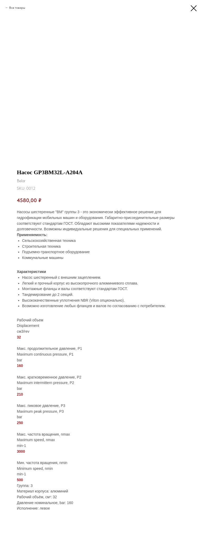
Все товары (17, 7)
